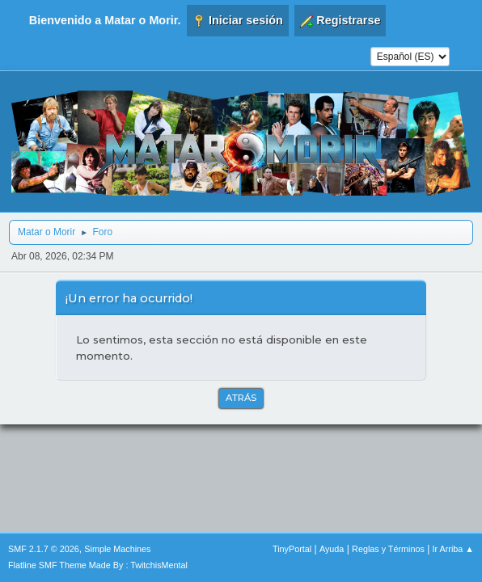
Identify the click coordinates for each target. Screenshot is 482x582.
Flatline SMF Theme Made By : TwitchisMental (98, 565)
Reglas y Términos (388, 549)
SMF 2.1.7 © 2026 (43, 549)
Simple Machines (117, 549)
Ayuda (331, 549)
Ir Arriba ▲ (453, 549)
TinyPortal (292, 549)
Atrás (241, 397)
